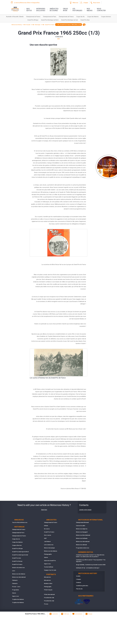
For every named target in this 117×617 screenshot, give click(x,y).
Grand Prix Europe (17, 561)
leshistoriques (77, 9)
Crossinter (65, 9)
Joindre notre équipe (85, 510)
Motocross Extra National (83, 535)
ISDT (45, 538)
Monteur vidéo (48, 583)
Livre (13, 570)
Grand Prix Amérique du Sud (69, 20)
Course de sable (80, 525)
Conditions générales (82, 585)
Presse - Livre (16, 586)
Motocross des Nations (18, 574)
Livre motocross (48, 544)
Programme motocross (82, 548)
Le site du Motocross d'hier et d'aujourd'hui (26, 2)
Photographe (47, 586)
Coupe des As (80, 16)
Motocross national (81, 544)
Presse (46, 604)
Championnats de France (66, 16)
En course (47, 528)
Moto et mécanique (49, 548)
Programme (15, 589)
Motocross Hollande (81, 538)
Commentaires (78, 614)
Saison (14, 593)
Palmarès (15, 580)
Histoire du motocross (18, 567)
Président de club (49, 597)
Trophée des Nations (18, 599)
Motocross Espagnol (82, 532)
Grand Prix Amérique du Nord (49, 20)
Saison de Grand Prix (50, 560)
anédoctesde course (54, 9)
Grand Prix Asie (85, 20)
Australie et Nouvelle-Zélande (14, 16)
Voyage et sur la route (50, 570)
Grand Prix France (17, 564)
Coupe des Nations (92, 16)
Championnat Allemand (82, 522)
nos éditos (29, 9)
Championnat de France (33, 16)
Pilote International (49, 594)
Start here (44, 510)
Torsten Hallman (48, 567)
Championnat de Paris (49, 16)
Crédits (78, 576)
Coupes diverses (106, 16)
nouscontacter (101, 9)
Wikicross (75, 2)
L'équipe (85, 2)
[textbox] (84, 25)
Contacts (78, 582)
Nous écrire (96, 2)
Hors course (47, 535)
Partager (90, 614)
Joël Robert (47, 541)
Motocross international (19, 577)
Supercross (15, 596)
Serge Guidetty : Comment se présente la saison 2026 (90, 564)
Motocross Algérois (81, 528)
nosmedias (89, 9)
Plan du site (79, 588)
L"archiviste (55, 614)
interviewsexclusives (40, 9)
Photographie (48, 554)
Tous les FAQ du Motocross (19, 522)
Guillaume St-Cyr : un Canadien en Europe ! (87, 568)
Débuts (46, 525)
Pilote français (48, 589)
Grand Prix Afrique (32, 20)
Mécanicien (47, 577)
